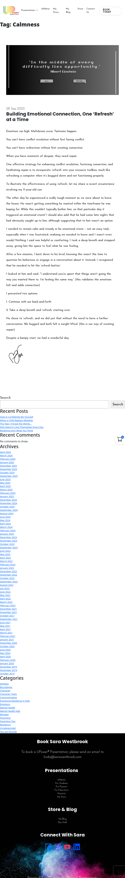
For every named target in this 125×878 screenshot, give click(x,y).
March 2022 (6, 602)
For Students (61, 783)
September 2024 (9, 510)
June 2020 (5, 649)
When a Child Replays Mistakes (16, 420)
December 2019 (8, 666)
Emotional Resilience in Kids (15, 700)
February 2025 (7, 493)
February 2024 (7, 530)
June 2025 (5, 479)
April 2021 (5, 629)
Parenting (5, 717)
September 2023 (9, 547)
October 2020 (7, 646)
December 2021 (8, 608)
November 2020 (8, 643)
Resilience (5, 724)
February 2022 (7, 605)
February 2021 (7, 636)
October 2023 (7, 544)
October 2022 (7, 578)
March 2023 (6, 561)
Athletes (45, 9)
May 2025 (5, 482)
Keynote (62, 793)
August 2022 (6, 585)
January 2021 (7, 639)
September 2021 (9, 619)
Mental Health (7, 707)
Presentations (28, 10)
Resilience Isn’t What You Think (16, 430)
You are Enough (8, 731)
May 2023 (5, 554)
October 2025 (7, 472)
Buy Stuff (62, 822)
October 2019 (7, 673)
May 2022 (5, 595)
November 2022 (8, 574)
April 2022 (5, 598)
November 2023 (8, 540)
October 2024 (7, 506)
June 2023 (5, 551)
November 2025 (8, 469)
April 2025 (5, 486)
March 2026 (6, 455)
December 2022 (8, 571)
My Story (56, 10)
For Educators (62, 790)
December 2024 (8, 499)
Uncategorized (8, 728)
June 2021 (5, 622)
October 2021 (7, 615)
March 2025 (6, 489)
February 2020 (7, 660)
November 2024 (8, 503)
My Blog (68, 10)
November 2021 (8, 612)
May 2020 (5, 653)
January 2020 (7, 663)
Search (5, 397)
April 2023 (5, 557)
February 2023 (7, 564)
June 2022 (5, 591)
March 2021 (6, 632)
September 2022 (9, 581)
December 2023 (8, 537)
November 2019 (8, 670)
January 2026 (7, 462)
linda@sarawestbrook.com (63, 757)
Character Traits (8, 694)
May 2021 (5, 625)
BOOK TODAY (107, 11)
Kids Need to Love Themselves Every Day (21, 427)
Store (80, 9)
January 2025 (7, 496)
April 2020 (5, 656)
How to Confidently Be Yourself (16, 416)
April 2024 (5, 523)
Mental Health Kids (10, 711)
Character (5, 690)
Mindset (4, 714)
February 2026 (7, 458)
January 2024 (7, 533)
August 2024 (6, 513)
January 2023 (7, 568)
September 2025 (9, 476)
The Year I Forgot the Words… (16, 423)
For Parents (61, 787)
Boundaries (6, 687)
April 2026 (5, 452)
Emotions (5, 704)
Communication (8, 697)
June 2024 (5, 516)
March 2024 (6, 527)
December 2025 (8, 465)
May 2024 (5, 520)
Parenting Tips (7, 721)
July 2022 (5, 588)
